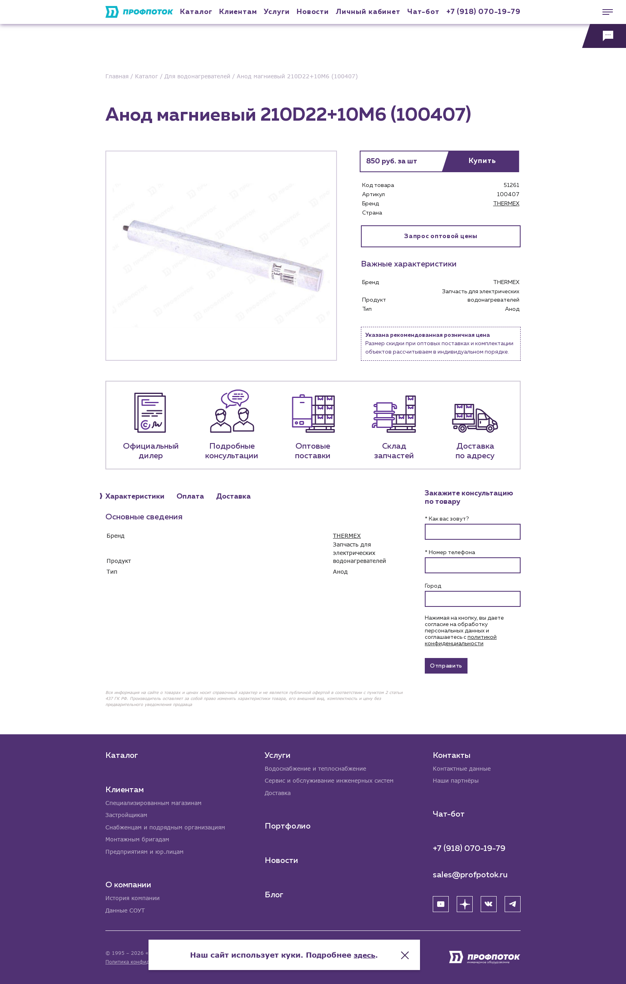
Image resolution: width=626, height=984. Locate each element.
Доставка (278, 792)
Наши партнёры (456, 779)
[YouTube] (441, 903)
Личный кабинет (368, 12)
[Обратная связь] (604, 36)
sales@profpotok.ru (470, 874)
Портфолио (288, 825)
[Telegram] (513, 903)
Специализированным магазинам (153, 801)
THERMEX (506, 204)
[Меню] (604, 12)
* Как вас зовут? (447, 519)
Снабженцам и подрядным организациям (165, 826)
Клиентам (238, 12)
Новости (281, 860)
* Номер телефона (450, 552)
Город (433, 586)
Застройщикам (126, 814)
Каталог (196, 12)
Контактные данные (462, 767)
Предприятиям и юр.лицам (144, 851)
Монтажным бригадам (137, 838)
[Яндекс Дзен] (465, 903)
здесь (393, 952)
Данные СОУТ (125, 910)
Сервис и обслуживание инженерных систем (329, 779)
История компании (132, 898)
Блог (274, 894)
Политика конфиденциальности (144, 962)
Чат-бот (423, 12)
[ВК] (489, 903)
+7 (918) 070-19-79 (483, 12)
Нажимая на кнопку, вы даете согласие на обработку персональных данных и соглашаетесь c (464, 630)
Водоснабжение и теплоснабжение (315, 767)
